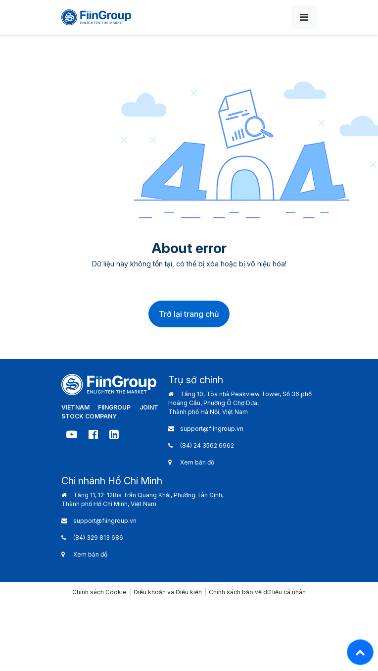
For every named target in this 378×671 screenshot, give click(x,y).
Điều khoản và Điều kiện (168, 592)
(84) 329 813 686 (98, 537)
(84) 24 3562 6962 (207, 445)
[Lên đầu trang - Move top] (360, 652)
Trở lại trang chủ (189, 314)
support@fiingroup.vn (211, 428)
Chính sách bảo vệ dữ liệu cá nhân (257, 592)
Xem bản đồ (197, 462)
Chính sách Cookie (99, 592)
